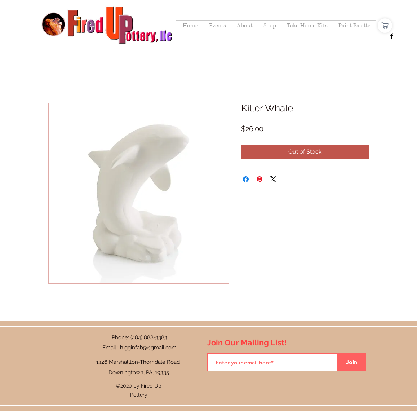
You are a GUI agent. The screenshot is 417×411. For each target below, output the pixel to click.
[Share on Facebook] (245, 179)
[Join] (351, 362)
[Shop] (385, 25)
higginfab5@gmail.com (148, 347)
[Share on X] (273, 179)
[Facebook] (391, 36)
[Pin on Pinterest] (259, 179)
